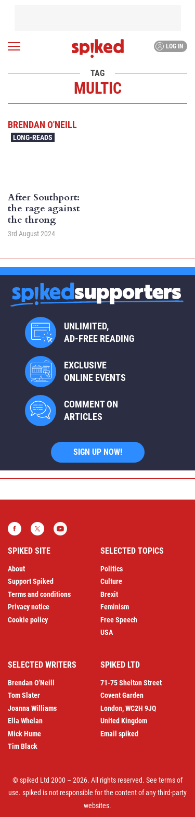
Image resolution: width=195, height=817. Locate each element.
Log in (169, 46)
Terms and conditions (39, 594)
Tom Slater (24, 695)
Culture (111, 581)
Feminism (114, 607)
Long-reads (33, 137)
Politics (111, 569)
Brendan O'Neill (42, 124)
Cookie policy (28, 620)
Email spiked (119, 734)
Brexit (109, 594)
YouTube (60, 528)
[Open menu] (14, 46)
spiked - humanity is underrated (98, 48)
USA (106, 632)
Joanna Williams (32, 708)
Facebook (14, 528)
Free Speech (118, 620)
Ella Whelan (25, 721)
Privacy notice (28, 607)
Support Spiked (31, 581)
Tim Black (22, 746)
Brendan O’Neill (31, 683)
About (16, 569)
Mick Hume (24, 734)
